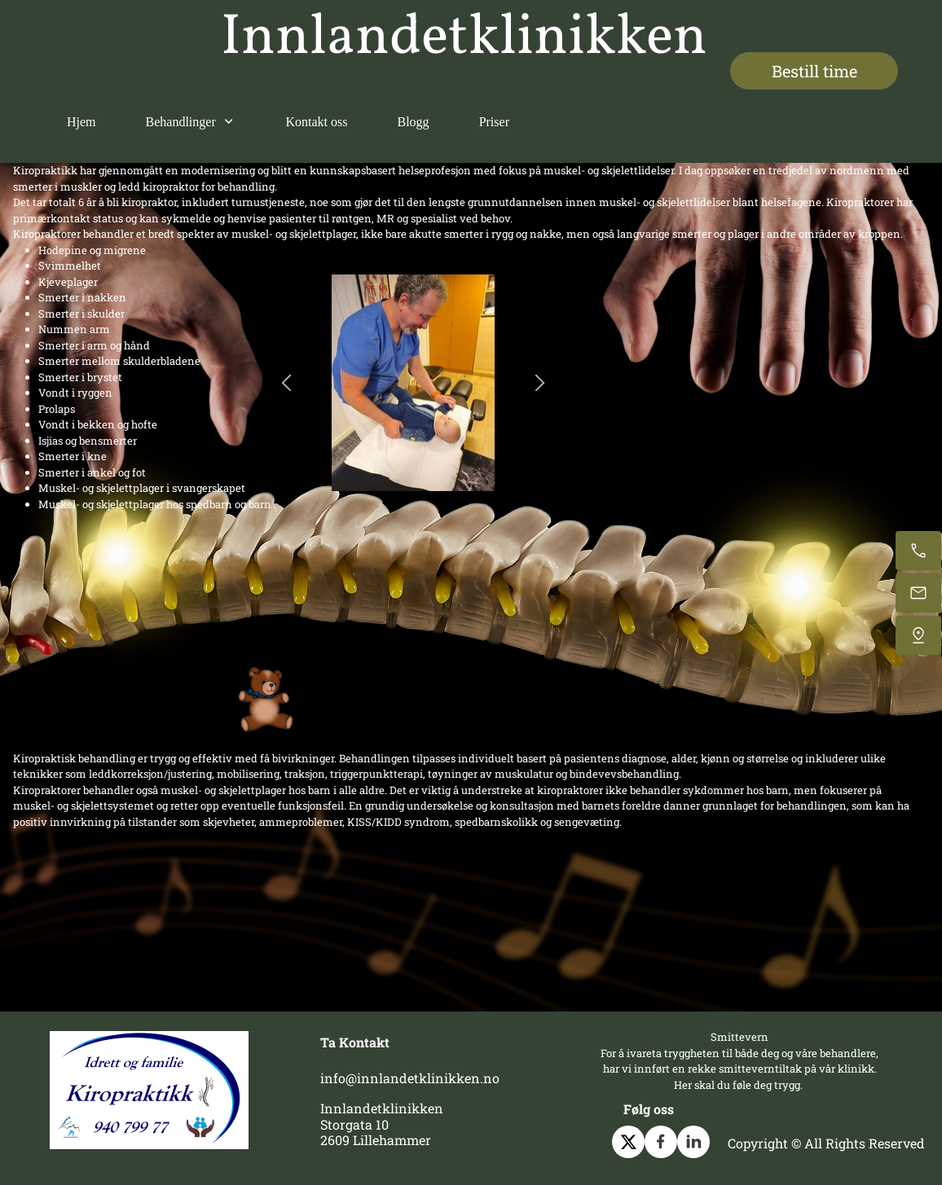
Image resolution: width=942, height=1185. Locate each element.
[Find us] (918, 635)
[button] (286, 383)
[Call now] (918, 550)
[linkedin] (693, 1142)
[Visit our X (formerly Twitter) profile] (628, 1142)
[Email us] (918, 592)
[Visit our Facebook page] (661, 1142)
